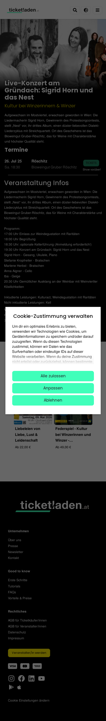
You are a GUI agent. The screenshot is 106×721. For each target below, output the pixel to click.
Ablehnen (53, 400)
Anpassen (53, 388)
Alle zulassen (53, 376)
